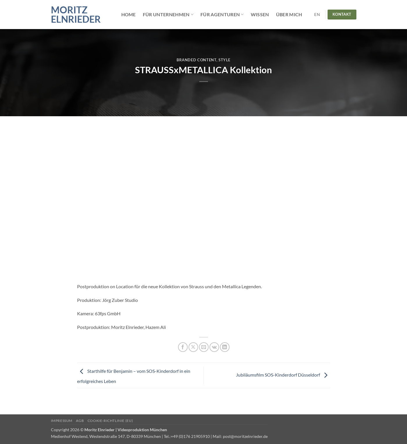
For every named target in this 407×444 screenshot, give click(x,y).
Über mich (289, 14)
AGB (80, 420)
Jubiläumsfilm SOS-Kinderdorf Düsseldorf (283, 374)
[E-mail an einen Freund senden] (204, 347)
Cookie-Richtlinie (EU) (110, 420)
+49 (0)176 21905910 (190, 436)
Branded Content (196, 60)
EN (317, 14)
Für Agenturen (222, 14)
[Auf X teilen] (193, 347)
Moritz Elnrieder (76, 14)
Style (224, 60)
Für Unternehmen (168, 14)
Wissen (260, 14)
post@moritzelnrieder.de (245, 436)
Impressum (62, 420)
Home (128, 14)
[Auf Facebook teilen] (183, 347)
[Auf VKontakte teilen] (214, 347)
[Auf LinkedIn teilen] (225, 347)
